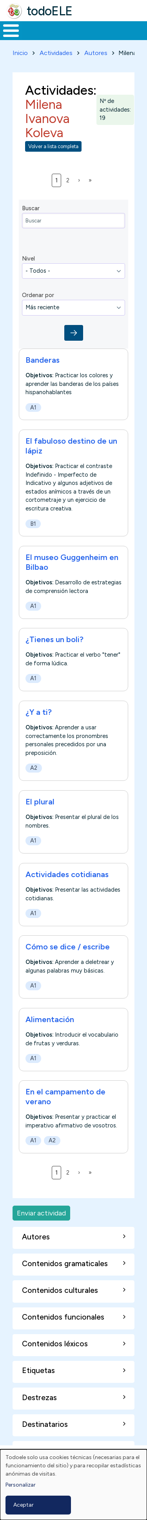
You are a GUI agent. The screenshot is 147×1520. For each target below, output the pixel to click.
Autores (95, 53)
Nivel (28, 258)
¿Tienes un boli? (54, 639)
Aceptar (23, 1505)
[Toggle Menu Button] (11, 30)
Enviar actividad (41, 1213)
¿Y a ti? (38, 712)
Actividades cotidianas (67, 874)
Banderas (42, 360)
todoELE (50, 11)
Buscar (31, 208)
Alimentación (49, 1019)
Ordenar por (38, 295)
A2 (33, 768)
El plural (39, 801)
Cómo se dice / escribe (67, 946)
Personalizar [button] (20, 1484)
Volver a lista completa (53, 146)
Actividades (56, 53)
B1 (33, 523)
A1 (33, 407)
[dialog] (73, 1484)
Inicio (20, 53)
